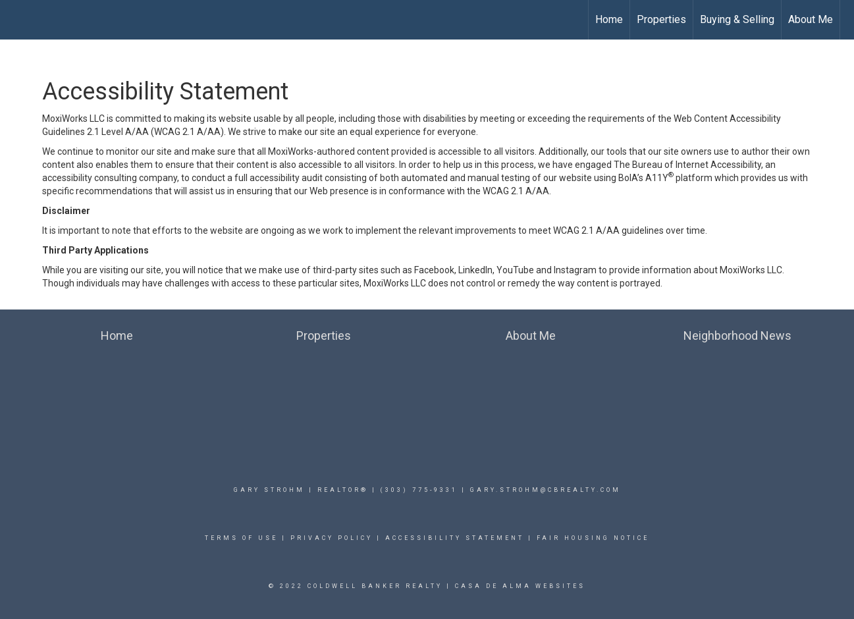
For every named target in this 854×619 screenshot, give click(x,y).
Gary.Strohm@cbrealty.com (545, 490)
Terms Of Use (241, 538)
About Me (810, 19)
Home (609, 19)
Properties (661, 19)
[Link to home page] (17, 20)
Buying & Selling (737, 19)
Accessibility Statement (454, 538)
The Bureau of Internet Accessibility (687, 164)
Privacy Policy (331, 538)
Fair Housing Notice (593, 538)
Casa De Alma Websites (520, 586)
